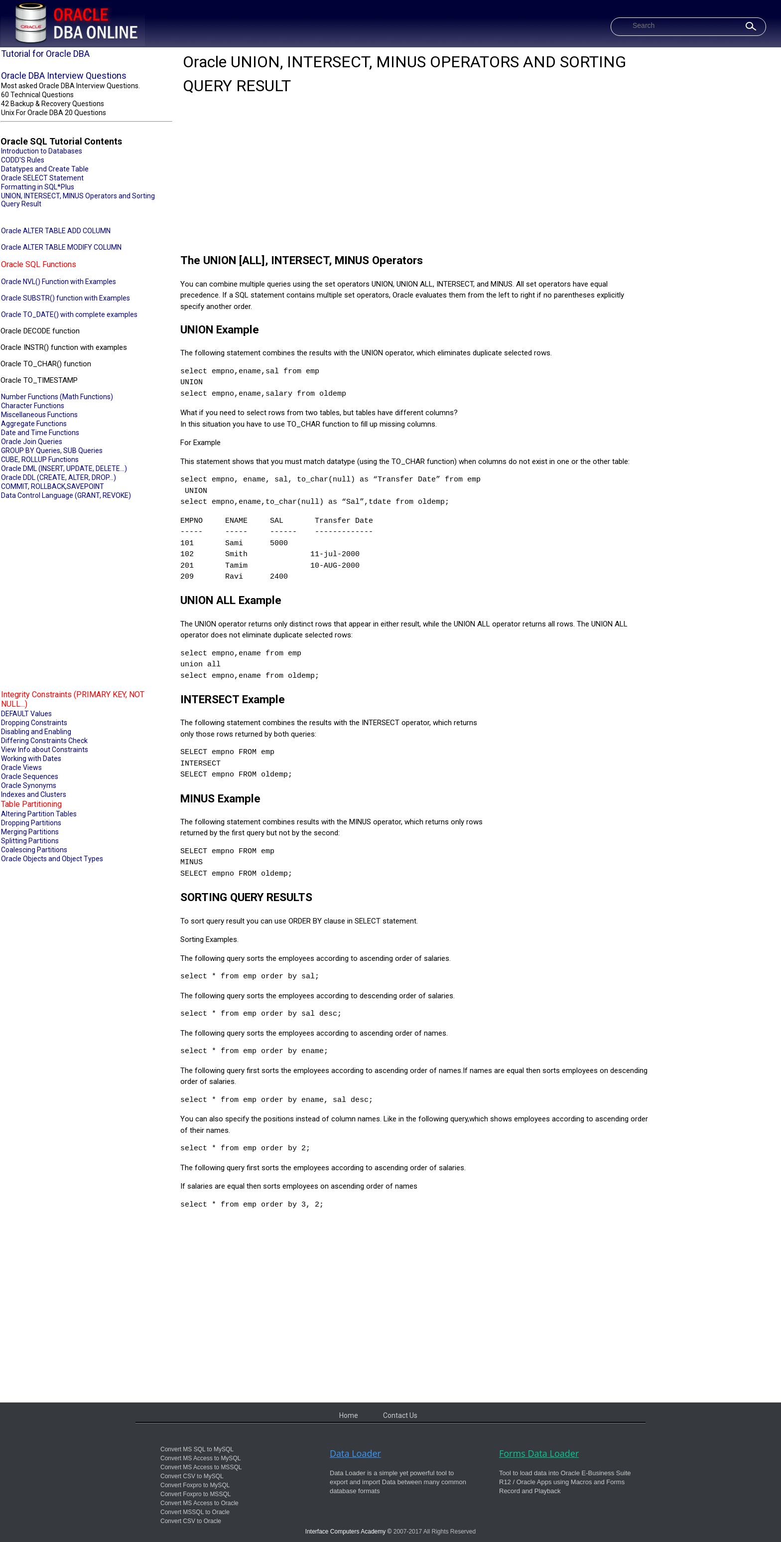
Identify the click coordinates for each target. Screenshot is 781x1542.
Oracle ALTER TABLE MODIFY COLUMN (61, 247)
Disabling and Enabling (36, 732)
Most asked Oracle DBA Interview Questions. (70, 86)
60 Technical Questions (37, 95)
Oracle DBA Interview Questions (64, 75)
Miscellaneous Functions (39, 415)
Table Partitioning (31, 804)
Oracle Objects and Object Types (52, 859)
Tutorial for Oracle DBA (45, 53)
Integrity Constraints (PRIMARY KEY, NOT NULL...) (72, 699)
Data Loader (355, 1453)
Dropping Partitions (31, 823)
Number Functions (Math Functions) (57, 397)
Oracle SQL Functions (38, 264)
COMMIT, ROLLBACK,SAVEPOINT (52, 486)
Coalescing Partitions (34, 850)
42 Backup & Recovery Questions (52, 104)
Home (348, 1415)
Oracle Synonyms (28, 785)
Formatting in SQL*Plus (37, 187)
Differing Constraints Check (44, 741)
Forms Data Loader (539, 1453)
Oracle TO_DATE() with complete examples (69, 314)
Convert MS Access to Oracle (199, 1503)
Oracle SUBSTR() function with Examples (65, 298)
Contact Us (400, 1415)
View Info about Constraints (44, 750)
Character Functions (32, 406)
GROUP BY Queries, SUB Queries (52, 451)
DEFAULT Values (26, 714)
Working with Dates (31, 759)
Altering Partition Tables (39, 814)
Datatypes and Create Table (45, 169)
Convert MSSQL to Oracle (195, 1512)
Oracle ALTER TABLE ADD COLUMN (56, 231)
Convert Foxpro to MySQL (195, 1485)
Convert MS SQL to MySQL (197, 1449)
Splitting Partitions (30, 841)
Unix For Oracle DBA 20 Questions (53, 113)
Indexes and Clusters (33, 794)
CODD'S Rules (22, 160)
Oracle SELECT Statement (42, 178)
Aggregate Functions (34, 424)
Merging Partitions (30, 832)
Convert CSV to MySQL (192, 1476)
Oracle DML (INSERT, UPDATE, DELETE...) (64, 468)
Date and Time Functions (40, 433)
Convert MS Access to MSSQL (201, 1467)
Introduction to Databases (41, 151)
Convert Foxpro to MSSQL (195, 1494)
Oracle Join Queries (31, 442)
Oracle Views (21, 767)
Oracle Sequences (29, 776)
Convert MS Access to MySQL (200, 1458)
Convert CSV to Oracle (190, 1521)
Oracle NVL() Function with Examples (58, 282)
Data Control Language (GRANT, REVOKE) (66, 495)
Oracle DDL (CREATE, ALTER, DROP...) (58, 477)
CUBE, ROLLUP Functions (40, 459)
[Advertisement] (86, 593)
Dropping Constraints (34, 723)
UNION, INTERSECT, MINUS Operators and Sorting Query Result (78, 200)
